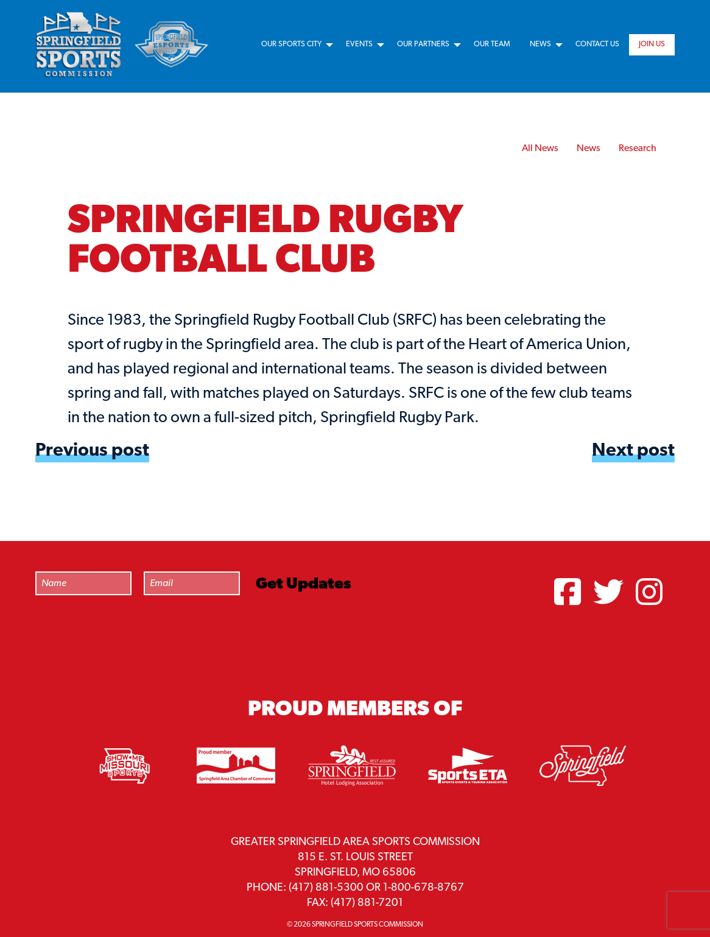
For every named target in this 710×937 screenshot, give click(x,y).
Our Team (492, 44)
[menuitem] (293, 44)
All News (540, 149)
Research (637, 149)
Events (359, 44)
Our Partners (423, 44)
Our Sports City (291, 44)
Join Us (652, 44)
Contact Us (597, 44)
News (540, 44)
